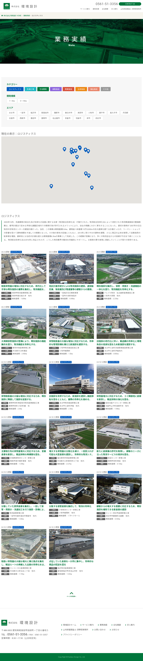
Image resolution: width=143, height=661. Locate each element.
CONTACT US (130, 3)
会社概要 (97, 9)
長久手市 (113, 113)
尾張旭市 (44, 113)
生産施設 (81, 89)
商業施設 (68, 89)
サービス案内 (72, 9)
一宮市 (22, 113)
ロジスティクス (15, 89)
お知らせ (115, 630)
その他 (105, 89)
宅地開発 (43, 89)
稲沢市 (33, 113)
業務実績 (86, 9)
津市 (88, 118)
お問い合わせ (100, 630)
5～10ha (23, 101)
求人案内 (108, 9)
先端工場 (30, 89)
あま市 (11, 113)
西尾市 (22, 118)
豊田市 (33, 118)
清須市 (80, 113)
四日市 (98, 118)
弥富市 (67, 118)
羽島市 (78, 118)
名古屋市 (56, 118)
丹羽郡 (125, 113)
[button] (77, 157)
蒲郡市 (56, 113)
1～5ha (12, 101)
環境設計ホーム (69, 625)
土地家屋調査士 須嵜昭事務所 (128, 9)
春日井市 (68, 113)
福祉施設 (93, 89)
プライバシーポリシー (72, 635)
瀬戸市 (101, 113)
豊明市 (44, 118)
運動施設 (55, 89)
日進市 (11, 118)
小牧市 (91, 113)
